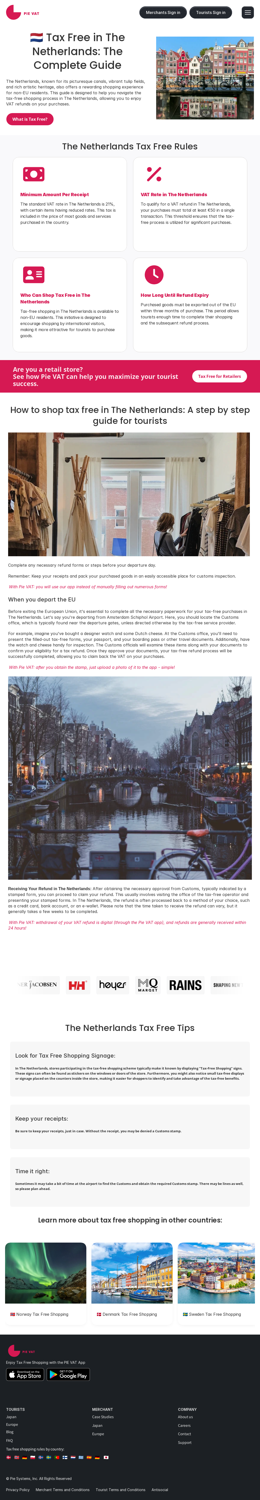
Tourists (15, 1409)
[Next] (250, 1284)
